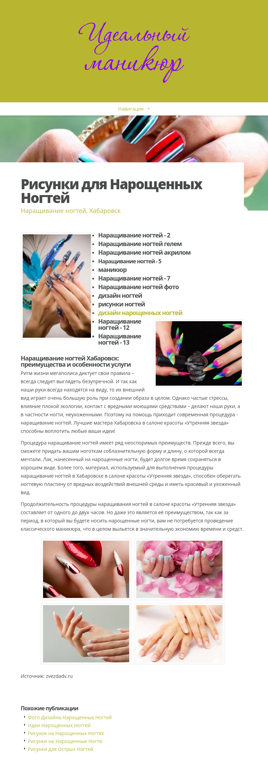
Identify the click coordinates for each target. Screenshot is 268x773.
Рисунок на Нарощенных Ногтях (66, 733)
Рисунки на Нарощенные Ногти (65, 741)
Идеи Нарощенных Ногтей (59, 725)
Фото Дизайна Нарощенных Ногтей (70, 717)
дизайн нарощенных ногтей (140, 312)
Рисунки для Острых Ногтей (60, 749)
